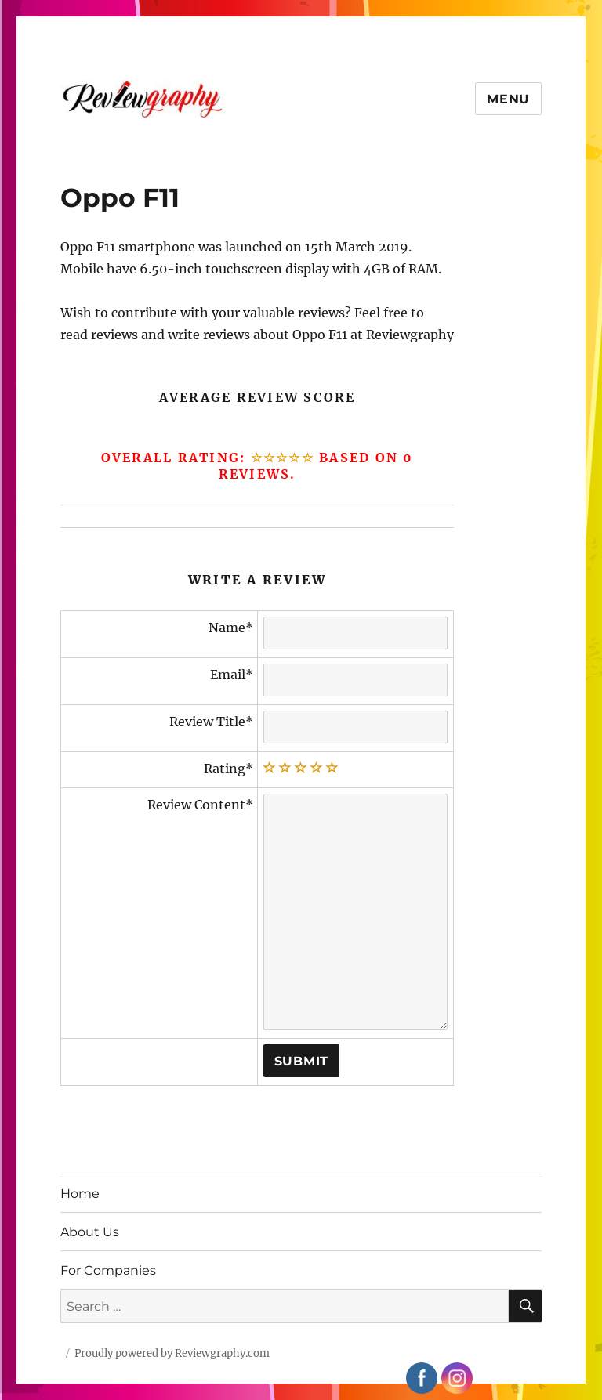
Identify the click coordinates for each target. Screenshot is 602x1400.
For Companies (108, 1270)
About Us (89, 1232)
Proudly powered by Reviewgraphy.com (172, 1353)
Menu (508, 99)
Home (80, 1193)
